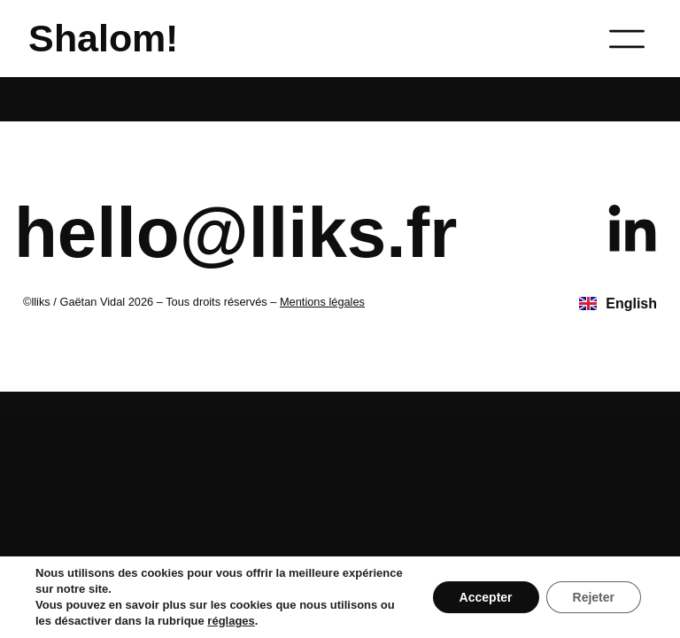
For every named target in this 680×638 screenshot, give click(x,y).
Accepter (486, 597)
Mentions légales (322, 301)
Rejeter (593, 597)
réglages (230, 620)
